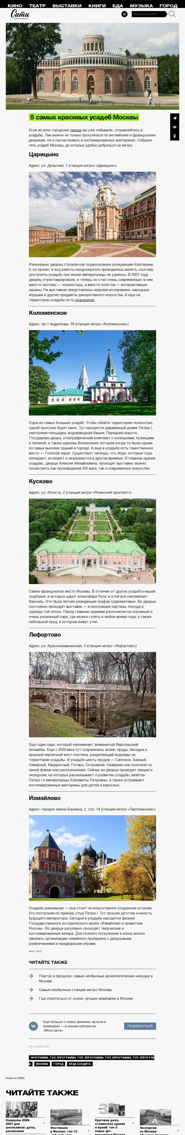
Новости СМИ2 (15, 1078)
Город (168, 6)
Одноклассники (174, 136)
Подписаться (140, 1026)
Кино (15, 6)
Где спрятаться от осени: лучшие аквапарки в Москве (86, 998)
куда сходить (80, 1064)
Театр (37, 6)
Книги (97, 6)
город (58, 1064)
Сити (20, 14)
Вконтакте (174, 126)
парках (76, 130)
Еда (117, 6)
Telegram (174, 117)
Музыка (141, 6)
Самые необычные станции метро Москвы (75, 990)
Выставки (66, 6)
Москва (42, 1064)
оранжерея (84, 300)
